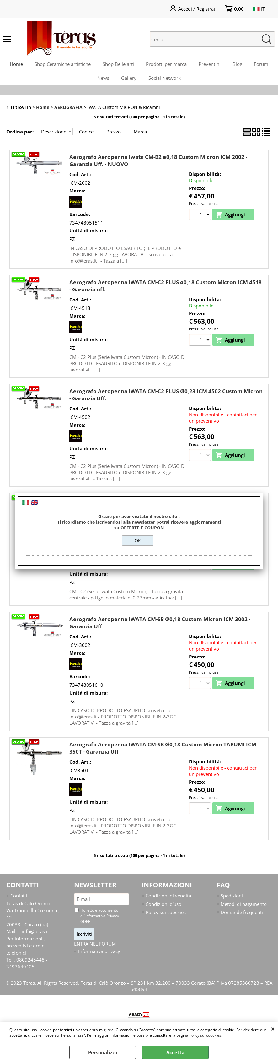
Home (14, 65)
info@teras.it (35, 935)
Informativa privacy (99, 955)
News (103, 80)
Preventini (210, 65)
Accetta (175, 1052)
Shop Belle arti (117, 65)
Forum (263, 65)
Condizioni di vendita (168, 899)
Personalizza (102, 1052)
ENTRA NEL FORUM (95, 947)
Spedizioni (232, 899)
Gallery (128, 80)
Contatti (18, 899)
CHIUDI (273, 1029)
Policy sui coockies (205, 1035)
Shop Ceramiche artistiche (61, 65)
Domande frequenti (242, 916)
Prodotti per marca (166, 65)
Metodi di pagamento (244, 907)
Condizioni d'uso (163, 907)
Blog (238, 65)
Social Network (165, 80)
